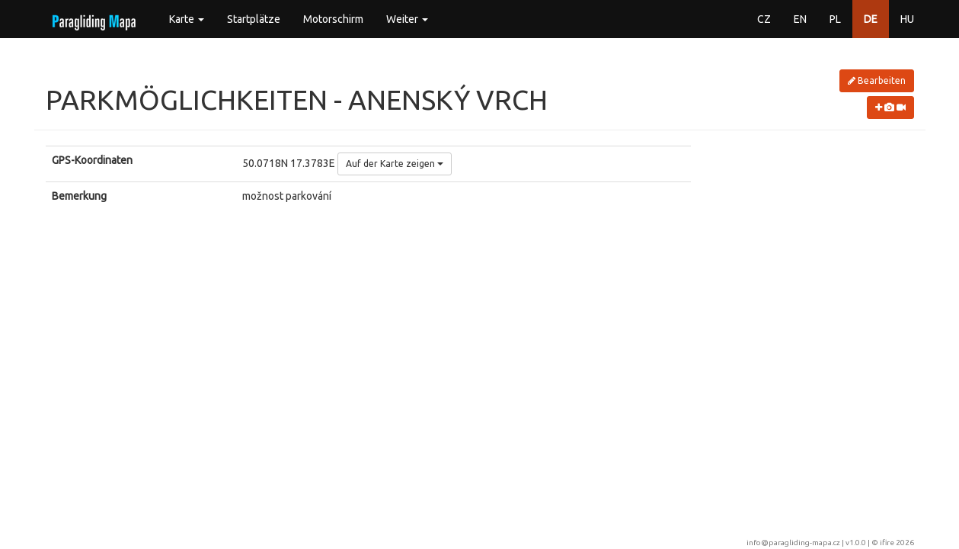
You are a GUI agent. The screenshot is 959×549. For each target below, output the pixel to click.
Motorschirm (333, 19)
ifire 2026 (897, 542)
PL (835, 19)
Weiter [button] (407, 19)
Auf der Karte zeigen (394, 164)
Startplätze (253, 19)
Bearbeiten (877, 80)
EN (800, 19)
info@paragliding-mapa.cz (793, 542)
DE (870, 19)
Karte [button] (186, 19)
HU (907, 19)
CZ (764, 19)
